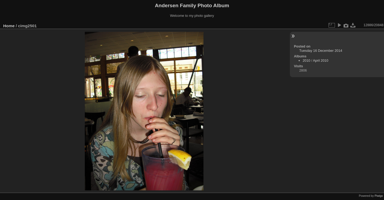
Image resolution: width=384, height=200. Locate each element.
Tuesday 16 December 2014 (320, 51)
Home (9, 25)
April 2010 (320, 60)
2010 (306, 60)
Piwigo (379, 195)
